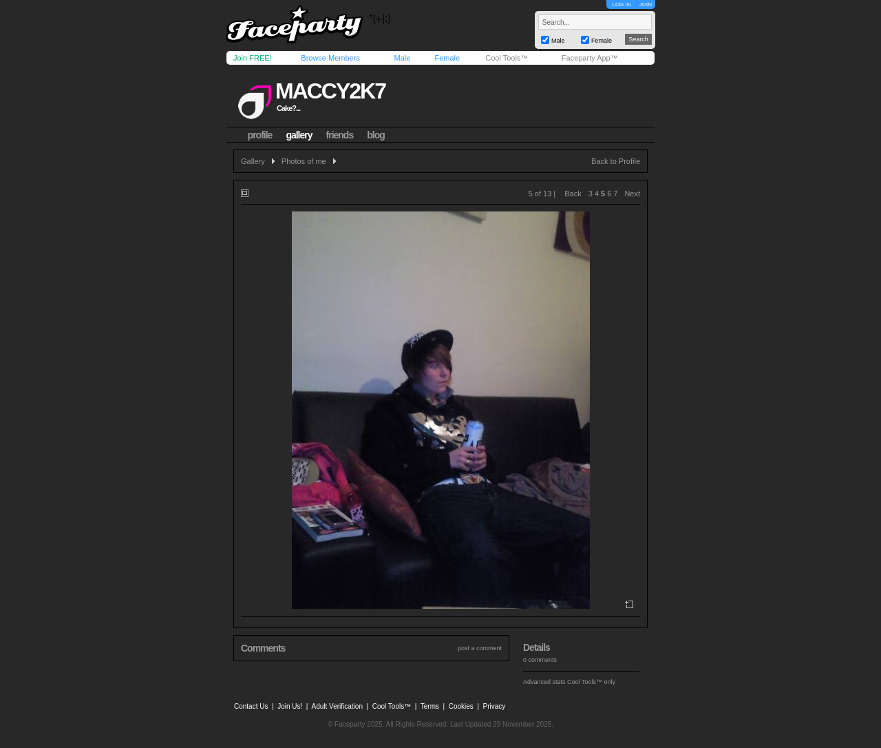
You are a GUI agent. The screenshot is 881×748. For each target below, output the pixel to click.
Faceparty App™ (590, 58)
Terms (430, 706)
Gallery (253, 161)
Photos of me (304, 161)
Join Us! (289, 706)
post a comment (480, 648)
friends (340, 135)
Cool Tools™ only (591, 681)
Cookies (461, 706)
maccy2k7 (330, 91)
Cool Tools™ (506, 58)
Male (402, 58)
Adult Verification (337, 706)
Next (632, 193)
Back (572, 193)
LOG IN (621, 4)
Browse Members (330, 58)
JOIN (645, 4)
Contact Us (251, 706)
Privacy (494, 706)
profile (260, 135)
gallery (299, 135)
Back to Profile (615, 161)
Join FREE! (252, 58)
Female (447, 58)
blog (376, 135)
